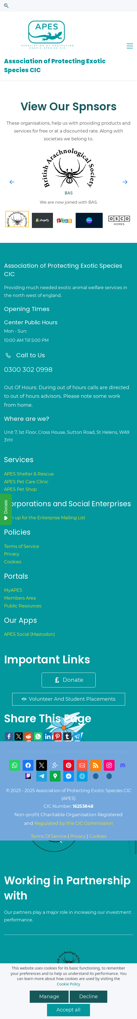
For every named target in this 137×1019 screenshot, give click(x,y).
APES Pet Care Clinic (26, 481)
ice (36, 546)
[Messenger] (68, 776)
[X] (41, 765)
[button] (6, 6)
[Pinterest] (68, 765)
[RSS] (95, 765)
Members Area (20, 598)
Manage (49, 997)
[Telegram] (41, 776)
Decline (88, 997)
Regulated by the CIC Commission (73, 823)
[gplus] (55, 765)
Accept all (68, 1010)
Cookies (12, 561)
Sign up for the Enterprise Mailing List (44, 517)
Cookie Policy (68, 984)
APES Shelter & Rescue (29, 474)
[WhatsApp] (14, 765)
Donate (6, 510)
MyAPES (13, 590)
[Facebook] (28, 765)
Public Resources (22, 605)
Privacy (11, 554)
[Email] (82, 765)
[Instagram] (109, 765)
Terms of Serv (18, 546)
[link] (9, 736)
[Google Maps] (55, 776)
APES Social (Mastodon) (29, 634)
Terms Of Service (49, 836)
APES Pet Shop (20, 489)
